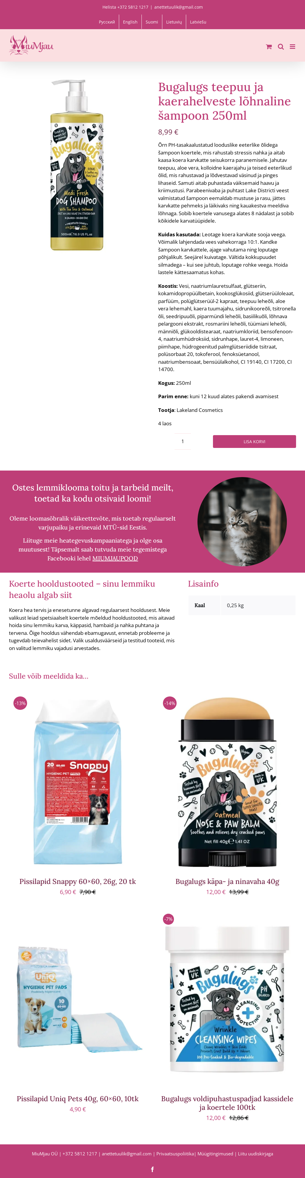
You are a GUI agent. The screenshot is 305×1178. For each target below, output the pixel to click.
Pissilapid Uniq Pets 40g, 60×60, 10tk (78, 1098)
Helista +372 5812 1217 (125, 7)
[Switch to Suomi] (152, 22)
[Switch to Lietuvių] (174, 22)
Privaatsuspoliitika (175, 1154)
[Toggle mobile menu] (293, 46)
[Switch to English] (130, 22)
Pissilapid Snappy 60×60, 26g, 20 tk (77, 881)
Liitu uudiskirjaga (255, 1154)
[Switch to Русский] (107, 22)
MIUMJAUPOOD (115, 558)
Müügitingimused (215, 1154)
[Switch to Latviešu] (198, 22)
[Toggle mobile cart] (269, 46)
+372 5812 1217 (80, 1154)
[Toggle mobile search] (281, 46)
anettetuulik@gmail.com (178, 7)
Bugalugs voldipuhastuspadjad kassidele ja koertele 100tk (227, 1103)
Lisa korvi (254, 441)
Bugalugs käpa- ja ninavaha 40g (227, 881)
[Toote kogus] (183, 441)
